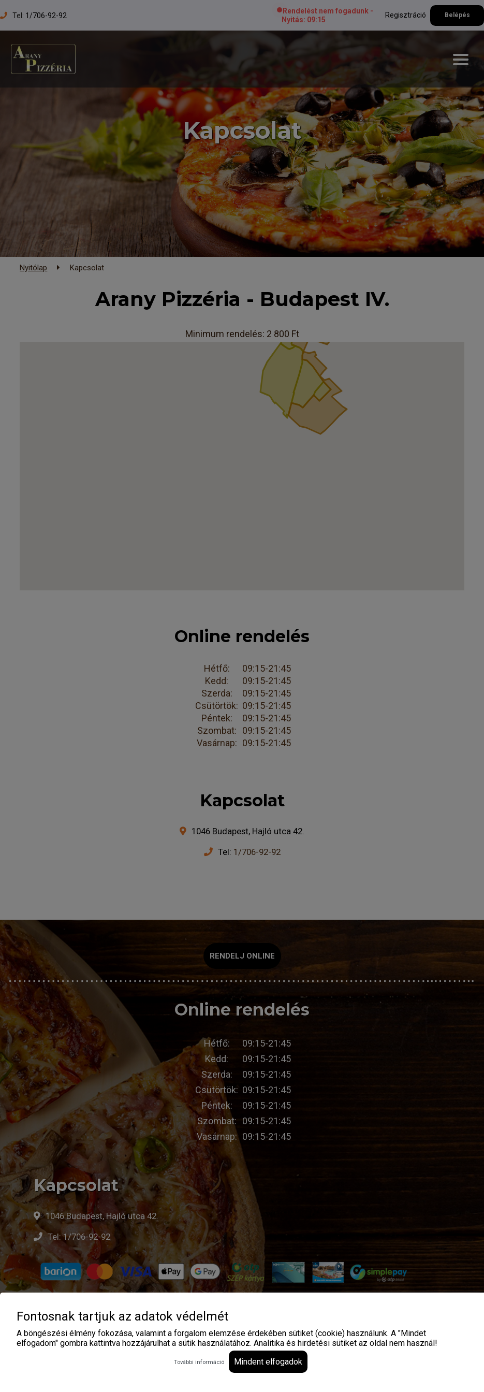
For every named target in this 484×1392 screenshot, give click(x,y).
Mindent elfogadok (268, 1362)
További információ (199, 1362)
